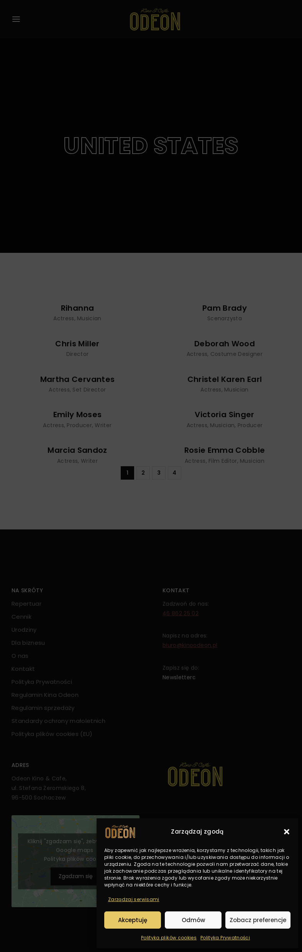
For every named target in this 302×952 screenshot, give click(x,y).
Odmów (193, 920)
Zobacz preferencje (258, 920)
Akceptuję (132, 920)
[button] (287, 832)
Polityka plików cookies (169, 937)
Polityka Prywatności (225, 937)
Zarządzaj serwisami (133, 899)
